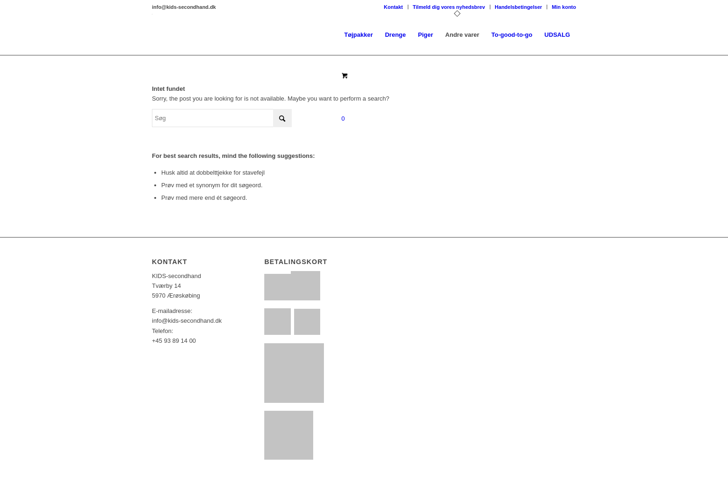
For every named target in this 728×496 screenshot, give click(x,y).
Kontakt (393, 7)
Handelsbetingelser (518, 7)
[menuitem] (393, 7)
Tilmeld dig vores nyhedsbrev (449, 7)
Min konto (564, 7)
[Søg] (222, 118)
